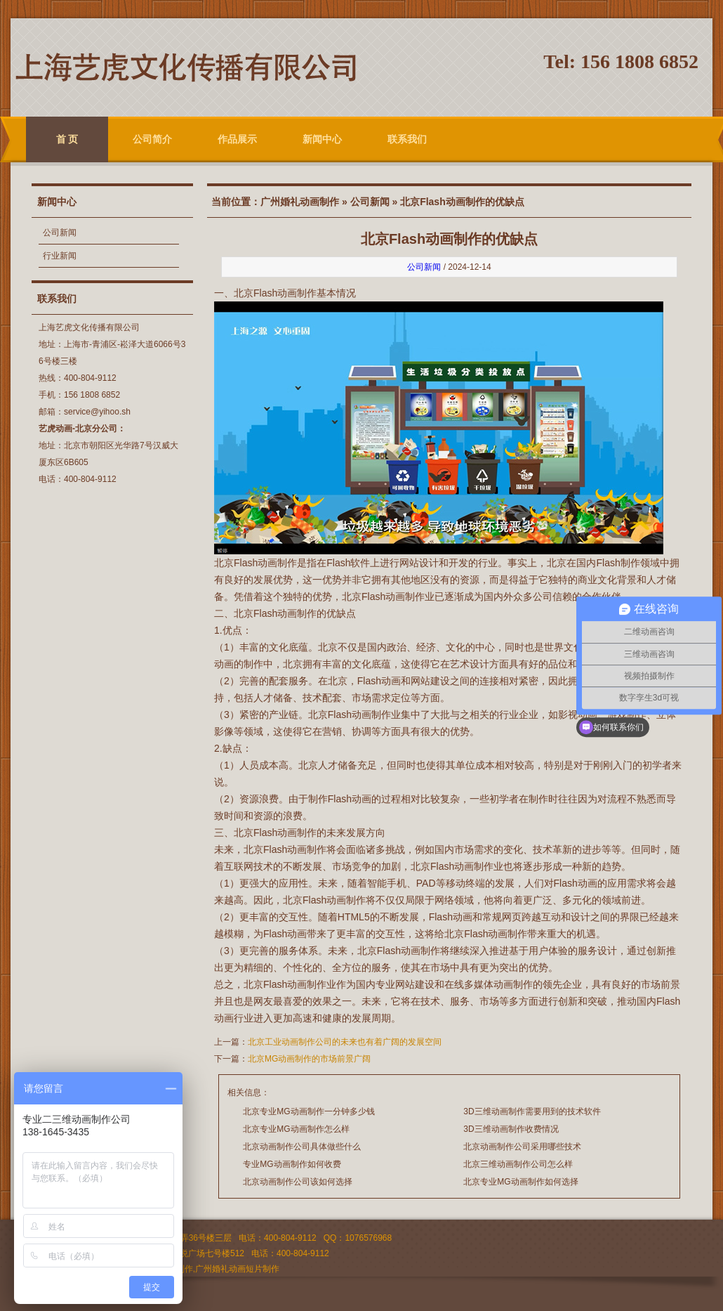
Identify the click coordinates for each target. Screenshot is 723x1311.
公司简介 (152, 139)
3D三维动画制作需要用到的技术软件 (531, 1111)
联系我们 (407, 139)
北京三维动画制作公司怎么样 (518, 1164)
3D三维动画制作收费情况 (510, 1129)
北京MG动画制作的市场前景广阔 (309, 1059)
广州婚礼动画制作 (299, 201)
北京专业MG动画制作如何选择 (520, 1182)
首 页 (67, 139)
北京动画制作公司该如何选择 (297, 1182)
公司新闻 (60, 232)
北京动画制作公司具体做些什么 (302, 1147)
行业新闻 (60, 256)
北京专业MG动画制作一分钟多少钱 (308, 1111)
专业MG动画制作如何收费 (291, 1164)
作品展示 (237, 139)
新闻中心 (322, 139)
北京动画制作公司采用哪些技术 (522, 1147)
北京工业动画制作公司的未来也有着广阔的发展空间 (345, 1042)
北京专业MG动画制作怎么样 (296, 1129)
